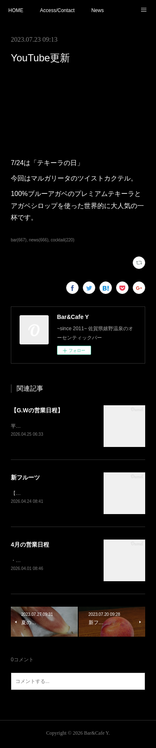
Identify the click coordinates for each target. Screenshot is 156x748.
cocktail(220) (62, 240)
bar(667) (19, 240)
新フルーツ (25, 477)
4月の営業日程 (30, 545)
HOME (15, 10)
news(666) (38, 240)
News (97, 10)
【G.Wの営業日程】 (37, 410)
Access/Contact (57, 10)
